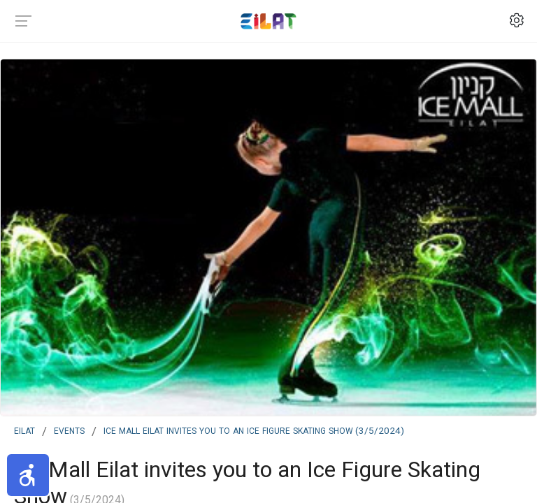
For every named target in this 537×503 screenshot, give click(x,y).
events (69, 430)
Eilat (24, 430)
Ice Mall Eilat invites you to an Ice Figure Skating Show (253, 430)
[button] (28, 475)
